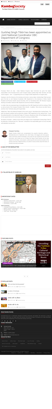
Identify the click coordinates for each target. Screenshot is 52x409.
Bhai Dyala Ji (15, 343)
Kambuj (38, 340)
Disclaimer (39, 352)
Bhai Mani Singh (21, 340)
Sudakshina (22, 343)
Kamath (40, 343)
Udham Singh (13, 340)
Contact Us (4, 1)
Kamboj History (11, 19)
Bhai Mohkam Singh (32, 343)
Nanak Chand (5, 340)
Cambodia (44, 19)
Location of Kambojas (13, 291)
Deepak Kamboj (6, 40)
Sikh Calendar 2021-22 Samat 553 (9, 346)
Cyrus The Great (30, 340)
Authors (27, 352)
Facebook (17, 1)
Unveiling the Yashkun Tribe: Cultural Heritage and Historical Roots (19, 265)
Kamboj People (7, 263)
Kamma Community (6, 343)
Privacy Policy (47, 352)
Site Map (33, 352)
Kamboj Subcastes (24, 19)
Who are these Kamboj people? (16, 284)
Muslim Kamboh (35, 19)
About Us (10, 1)
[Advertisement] (25, 13)
